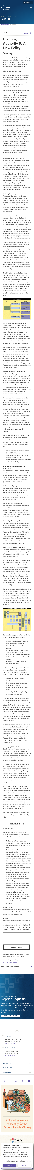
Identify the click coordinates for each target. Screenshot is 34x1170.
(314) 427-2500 (10, 1055)
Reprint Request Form (10, 1016)
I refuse (24, 1165)
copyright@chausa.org (10, 962)
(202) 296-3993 (10, 1044)
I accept (9, 1165)
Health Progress (5, 24)
